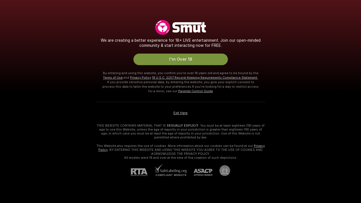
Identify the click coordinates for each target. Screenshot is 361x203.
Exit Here (180, 113)
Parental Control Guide (195, 91)
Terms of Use (113, 78)
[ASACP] (199, 172)
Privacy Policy (140, 78)
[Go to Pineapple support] (221, 170)
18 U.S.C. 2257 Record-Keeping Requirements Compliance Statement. (205, 78)
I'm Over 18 (180, 59)
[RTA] (143, 172)
